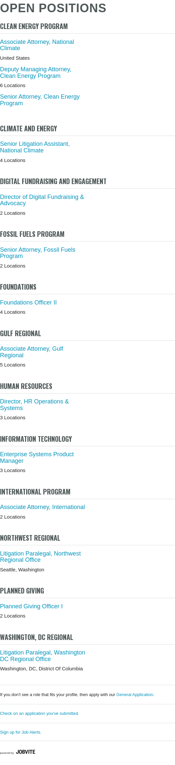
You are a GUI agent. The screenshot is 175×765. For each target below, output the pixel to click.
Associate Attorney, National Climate (37, 45)
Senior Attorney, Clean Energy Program (40, 100)
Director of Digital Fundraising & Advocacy (42, 200)
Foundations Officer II (28, 302)
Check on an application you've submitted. (39, 713)
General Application (134, 694)
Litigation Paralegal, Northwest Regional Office (40, 556)
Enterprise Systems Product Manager (37, 457)
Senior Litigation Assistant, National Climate (35, 147)
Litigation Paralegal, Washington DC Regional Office (42, 655)
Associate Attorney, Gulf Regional (31, 352)
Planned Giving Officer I (31, 606)
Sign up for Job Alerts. (20, 732)
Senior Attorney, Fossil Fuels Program (37, 253)
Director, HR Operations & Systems (34, 404)
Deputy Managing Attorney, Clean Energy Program (35, 72)
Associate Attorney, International (42, 507)
